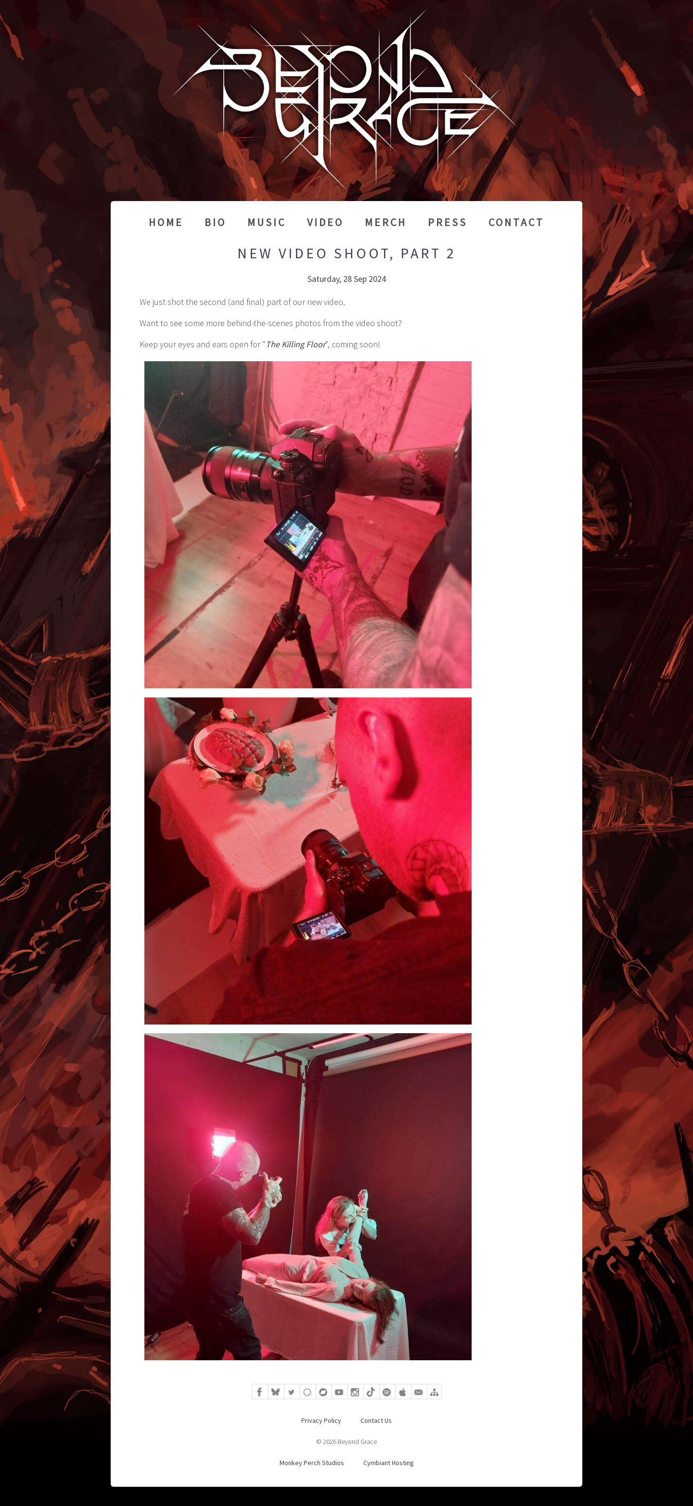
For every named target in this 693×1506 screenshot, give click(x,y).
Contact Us (376, 1420)
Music (266, 222)
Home (166, 222)
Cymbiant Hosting (388, 1462)
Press (447, 222)
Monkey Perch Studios (312, 1462)
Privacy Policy (321, 1420)
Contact (516, 222)
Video (325, 222)
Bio (215, 222)
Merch (386, 222)
